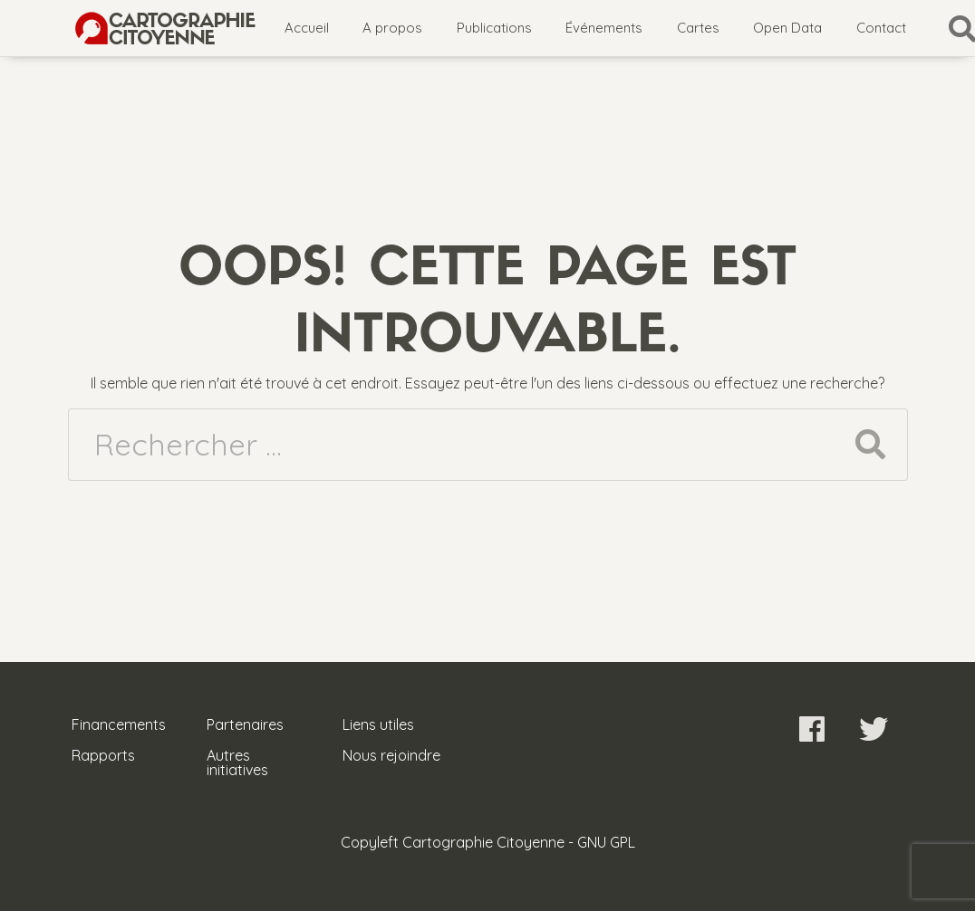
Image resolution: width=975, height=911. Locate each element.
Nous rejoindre (391, 755)
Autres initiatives (237, 762)
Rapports (103, 755)
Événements (603, 27)
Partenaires (245, 724)
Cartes (698, 27)
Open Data (787, 27)
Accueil (307, 27)
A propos (392, 27)
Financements (119, 724)
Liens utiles (378, 724)
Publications (494, 27)
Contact (881, 27)
